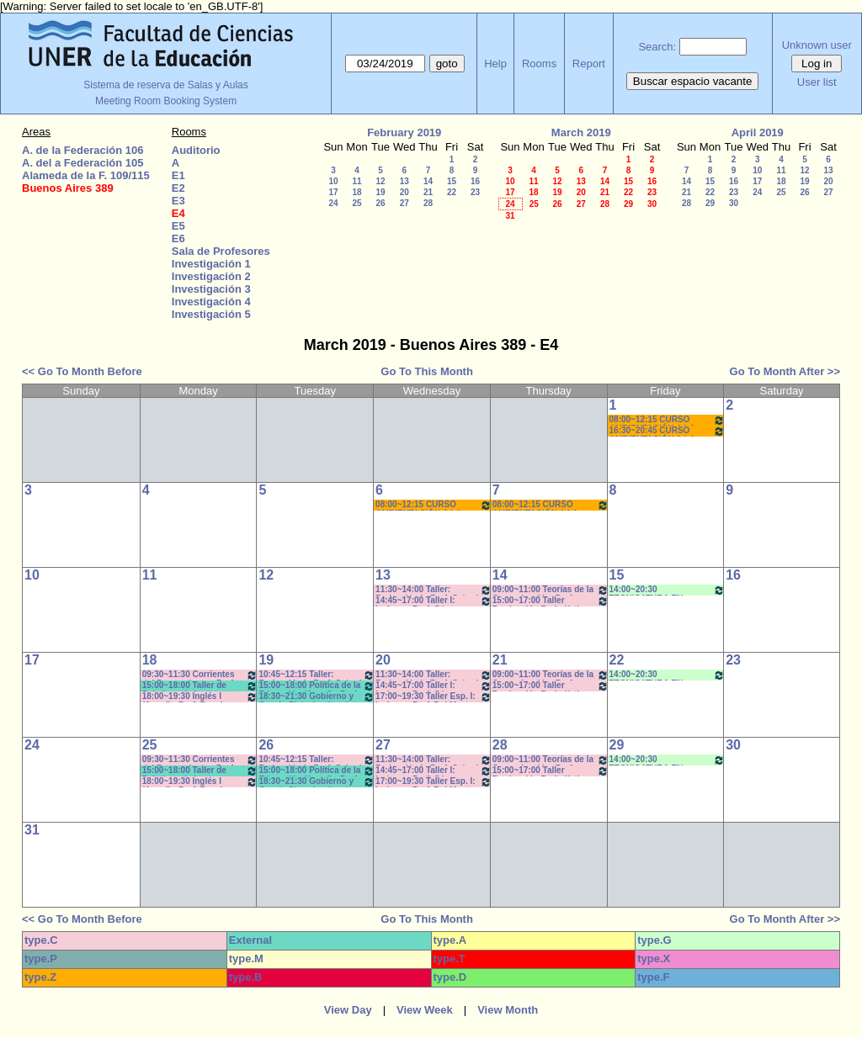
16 (475, 181)
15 (451, 181)
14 (428, 181)
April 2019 (758, 132)
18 (356, 192)
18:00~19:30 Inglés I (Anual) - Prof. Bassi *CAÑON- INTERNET (200, 696)
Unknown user (817, 45)
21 (428, 192)
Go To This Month (426, 371)
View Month (507, 1010)
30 (652, 204)
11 (356, 181)
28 (428, 203)
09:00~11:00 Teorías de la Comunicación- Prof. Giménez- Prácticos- (550, 590)
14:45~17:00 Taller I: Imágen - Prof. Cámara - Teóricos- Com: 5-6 (433, 601)
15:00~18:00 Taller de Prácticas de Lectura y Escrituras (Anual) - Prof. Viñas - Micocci (200, 686)
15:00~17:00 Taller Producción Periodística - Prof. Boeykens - (550, 601)
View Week (424, 1010)
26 (380, 203)
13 (404, 181)
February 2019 (404, 132)
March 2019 (581, 132)
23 (475, 192)
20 (404, 192)
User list (817, 82)
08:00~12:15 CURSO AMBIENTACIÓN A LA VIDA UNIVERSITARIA (667, 420)
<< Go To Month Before (82, 371)
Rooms (539, 63)
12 (380, 181)
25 (356, 203)
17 (333, 192)
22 (451, 192)
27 (404, 203)
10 (333, 181)
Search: (657, 46)
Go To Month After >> (785, 371)
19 (380, 192)
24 (333, 203)
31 (509, 215)
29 (628, 204)
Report (588, 63)
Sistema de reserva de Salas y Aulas (165, 85)
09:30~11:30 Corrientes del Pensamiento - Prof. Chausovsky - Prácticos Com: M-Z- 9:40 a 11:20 (200, 675)
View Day (348, 1010)
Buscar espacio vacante (693, 81)
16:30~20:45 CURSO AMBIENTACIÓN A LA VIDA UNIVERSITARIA (667, 431)
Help (495, 63)
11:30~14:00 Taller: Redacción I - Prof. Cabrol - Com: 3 (433, 590)
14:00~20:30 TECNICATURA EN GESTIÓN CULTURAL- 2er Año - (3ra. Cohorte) (667, 590)
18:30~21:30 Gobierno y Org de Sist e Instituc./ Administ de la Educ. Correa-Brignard (316, 696)
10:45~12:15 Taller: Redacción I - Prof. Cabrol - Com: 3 (316, 675)
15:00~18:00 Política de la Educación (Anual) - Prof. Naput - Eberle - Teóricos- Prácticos (316, 686)
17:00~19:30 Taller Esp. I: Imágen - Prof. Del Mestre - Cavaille (433, 696)
